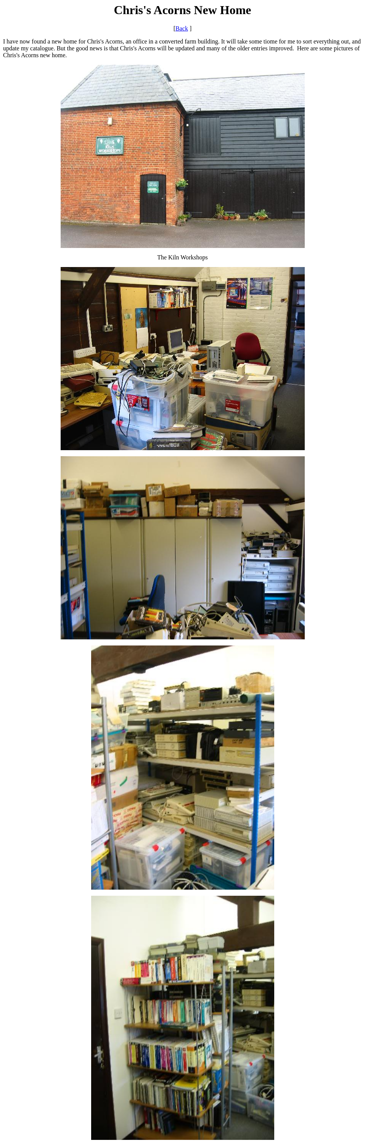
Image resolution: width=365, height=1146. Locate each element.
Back (181, 28)
